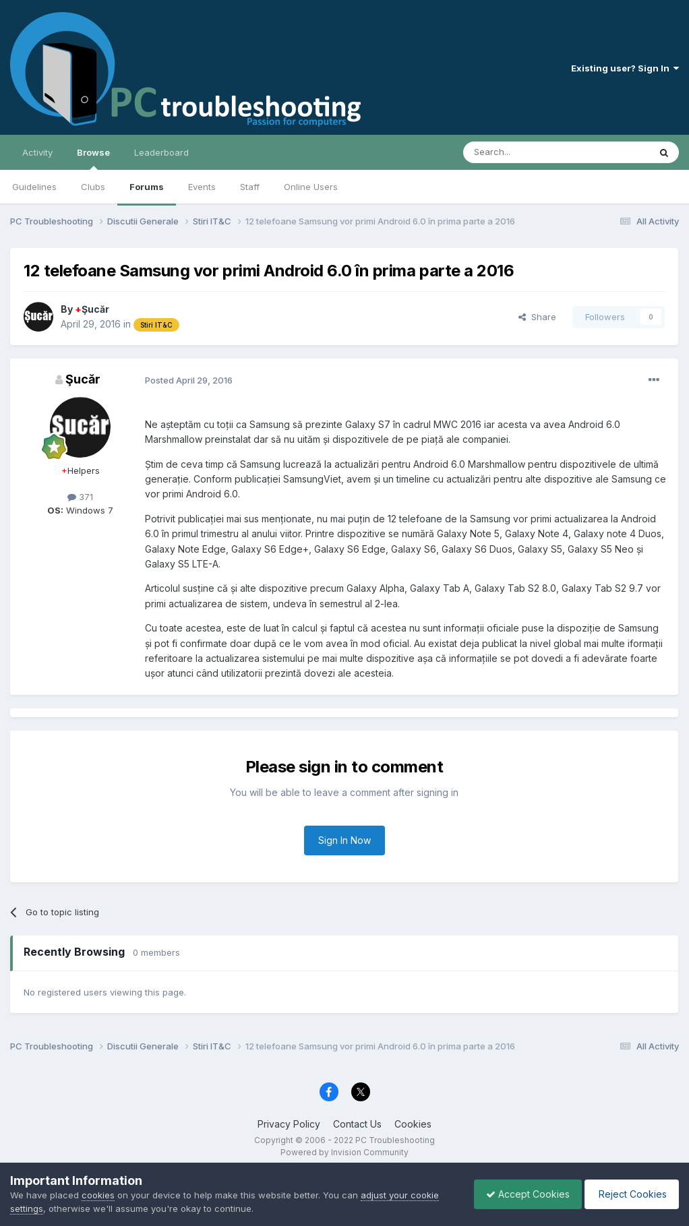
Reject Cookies (629, 1194)
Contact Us (357, 1124)
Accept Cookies (521, 1194)
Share (537, 316)
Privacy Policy (289, 1124)
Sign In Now (344, 840)
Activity (37, 152)
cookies (98, 1195)
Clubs (93, 186)
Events (202, 186)
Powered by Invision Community (344, 1152)
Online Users (311, 186)
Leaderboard (161, 152)
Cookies (412, 1124)
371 (80, 496)
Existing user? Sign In (625, 68)
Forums (146, 186)
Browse (93, 158)
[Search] (521, 152)
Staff (250, 186)
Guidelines (34, 186)
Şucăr (92, 309)
